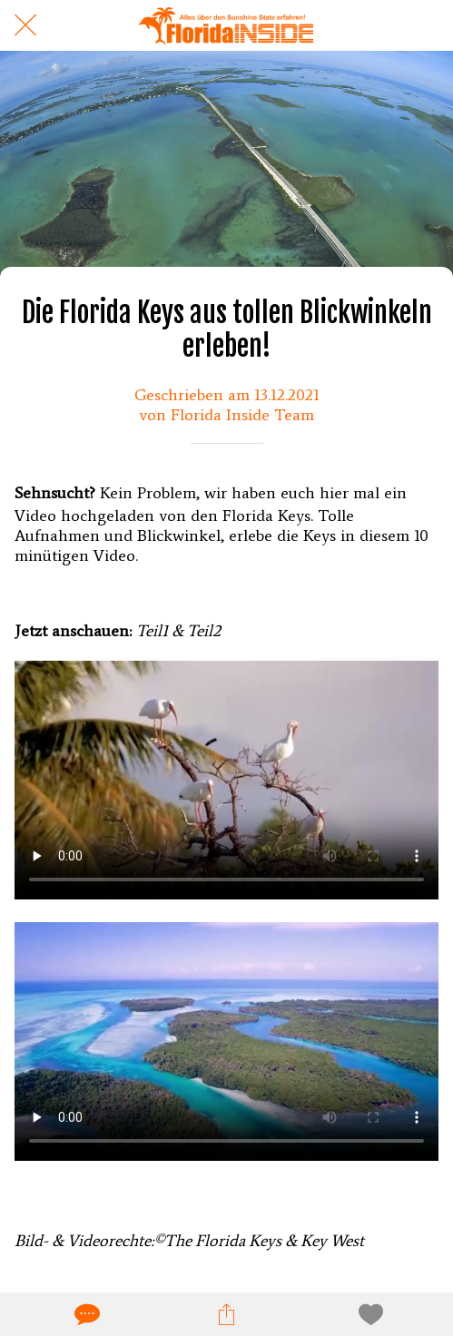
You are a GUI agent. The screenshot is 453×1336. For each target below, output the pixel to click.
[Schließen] (25, 25)
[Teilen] (226, 1314)
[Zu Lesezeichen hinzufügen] (367, 1314)
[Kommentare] (85, 1314)
